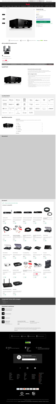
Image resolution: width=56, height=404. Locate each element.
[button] (34, 9)
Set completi (10, 374)
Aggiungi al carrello (43, 21)
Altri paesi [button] (40, 383)
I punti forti (5, 64)
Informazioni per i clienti (23, 401)
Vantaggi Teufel (33, 374)
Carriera (25, 375)
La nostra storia (34, 375)
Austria (40, 375)
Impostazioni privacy (40, 401)
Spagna (40, 380)
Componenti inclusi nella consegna (39, 64)
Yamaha (38, 26)
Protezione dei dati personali (35, 401)
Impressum (19, 401)
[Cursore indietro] (7, 23)
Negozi (25, 379)
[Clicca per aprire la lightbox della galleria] (20, 23)
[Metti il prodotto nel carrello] (5, 223)
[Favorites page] (48, 6)
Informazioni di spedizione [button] (8, 313)
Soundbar (10, 375)
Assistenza (50, 64)
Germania (40, 374)
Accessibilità (33, 378)
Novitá (17, 378)
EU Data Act (44, 401)
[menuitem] (16, 377)
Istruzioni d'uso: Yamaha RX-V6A (8, 308)
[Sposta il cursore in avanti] (34, 23)
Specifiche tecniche (14, 64)
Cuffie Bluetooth (11, 379)
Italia (40, 381)
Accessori (29, 64)
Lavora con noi (47, 401)
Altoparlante (18, 375)
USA (40, 382)
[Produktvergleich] (49, 6)
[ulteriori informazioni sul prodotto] (3, 223)
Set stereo (18, 374)
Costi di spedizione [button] (40, 15)
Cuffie (10, 378)
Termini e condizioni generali (29, 401)
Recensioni (22, 64)
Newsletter (25, 378)
